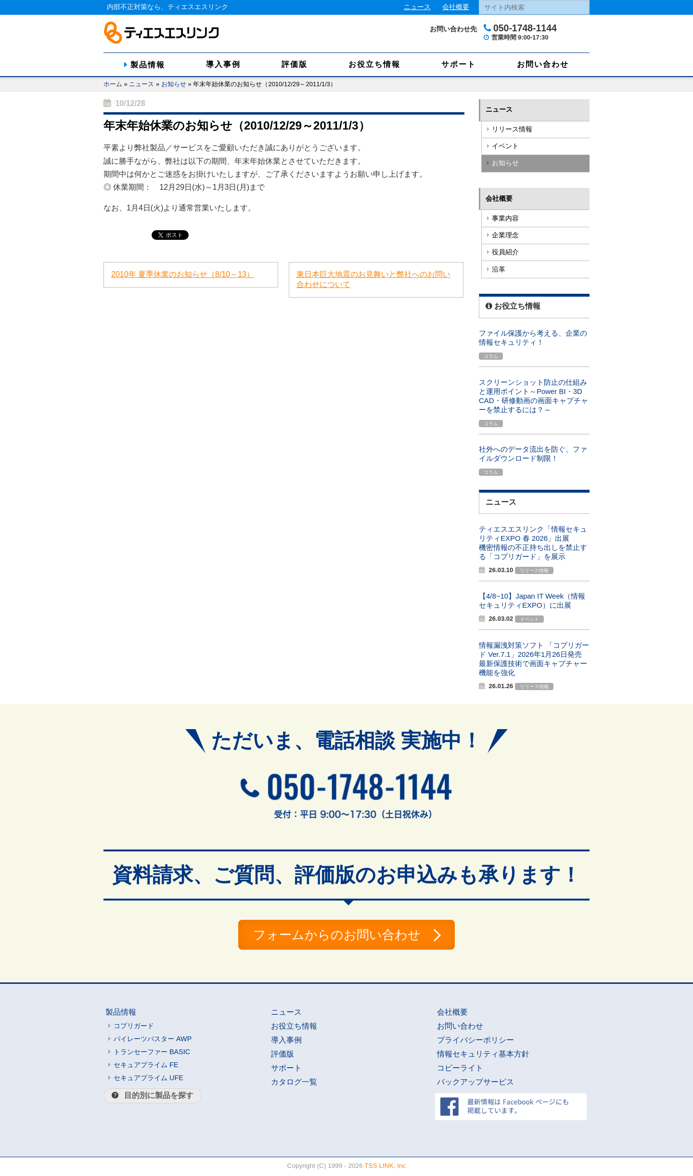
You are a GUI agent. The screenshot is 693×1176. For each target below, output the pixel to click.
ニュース (417, 7)
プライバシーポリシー (475, 1042)
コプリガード (134, 1028)
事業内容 (505, 218)
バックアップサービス (475, 1084)
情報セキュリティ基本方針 (483, 1056)
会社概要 (455, 7)
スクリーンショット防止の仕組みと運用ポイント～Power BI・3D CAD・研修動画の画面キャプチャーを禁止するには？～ (533, 396)
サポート (458, 64)
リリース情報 (512, 129)
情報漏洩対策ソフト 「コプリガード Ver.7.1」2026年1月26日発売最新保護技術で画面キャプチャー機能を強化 (534, 659)
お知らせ (173, 84)
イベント (505, 146)
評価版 (295, 64)
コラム (491, 356)
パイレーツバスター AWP (153, 1041)
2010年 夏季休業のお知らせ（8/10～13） (182, 274)
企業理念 (505, 235)
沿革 (498, 269)
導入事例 (223, 64)
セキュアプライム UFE (148, 1080)
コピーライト (460, 1070)
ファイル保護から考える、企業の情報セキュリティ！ (533, 337)
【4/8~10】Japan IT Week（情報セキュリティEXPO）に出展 (532, 600)
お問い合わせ (543, 64)
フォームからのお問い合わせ (336, 935)
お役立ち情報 (374, 64)
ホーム (112, 84)
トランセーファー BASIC (152, 1054)
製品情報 (147, 65)
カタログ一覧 (294, 1084)
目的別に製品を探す (158, 1097)
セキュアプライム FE (146, 1067)
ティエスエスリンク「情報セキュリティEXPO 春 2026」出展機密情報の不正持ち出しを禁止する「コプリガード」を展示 (533, 543)
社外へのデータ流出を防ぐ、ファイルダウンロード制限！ (533, 453)
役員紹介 (505, 252)
